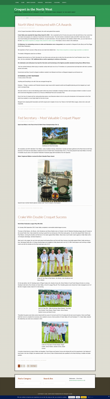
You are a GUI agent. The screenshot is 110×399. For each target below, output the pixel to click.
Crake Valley (29, 360)
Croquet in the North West (33, 9)
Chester (23, 360)
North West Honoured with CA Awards (46, 24)
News (44, 109)
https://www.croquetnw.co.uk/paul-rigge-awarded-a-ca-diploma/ (73, 50)
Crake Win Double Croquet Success (44, 217)
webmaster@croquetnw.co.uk (77, 380)
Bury (22, 109)
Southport (43, 360)
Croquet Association (29, 109)
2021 (19, 109)
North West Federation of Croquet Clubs (60, 393)
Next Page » (33, 365)
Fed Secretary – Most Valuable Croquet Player (51, 118)
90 (28, 365)
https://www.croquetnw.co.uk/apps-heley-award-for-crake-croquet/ (39, 40)
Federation (39, 109)
